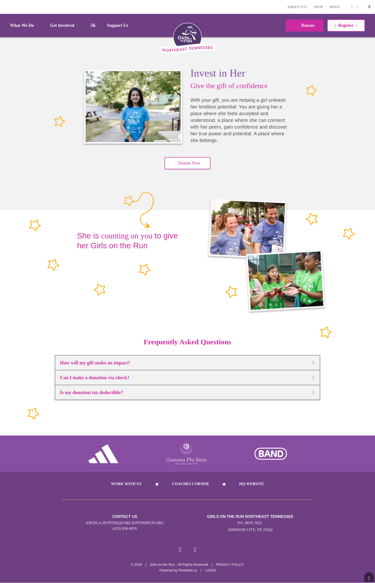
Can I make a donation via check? (187, 377)
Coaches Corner (190, 484)
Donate (304, 25)
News (334, 7)
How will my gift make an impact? (187, 362)
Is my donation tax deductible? (187, 392)
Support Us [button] (120, 25)
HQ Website (251, 484)
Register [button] (346, 25)
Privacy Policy (230, 565)
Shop (318, 7)
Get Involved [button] (65, 25)
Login (4, 7)
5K (93, 25)
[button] (369, 7)
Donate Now (187, 163)
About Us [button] (297, 7)
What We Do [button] (24, 25)
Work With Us (126, 484)
